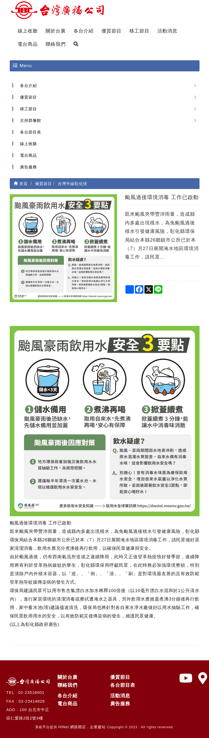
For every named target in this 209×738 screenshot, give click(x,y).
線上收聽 (28, 31)
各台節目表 (30, 132)
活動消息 (167, 31)
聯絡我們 (56, 44)
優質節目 (111, 31)
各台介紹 (84, 31)
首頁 (21, 183)
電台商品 (28, 44)
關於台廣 (56, 31)
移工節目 (139, 31)
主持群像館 (30, 120)
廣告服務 (28, 167)
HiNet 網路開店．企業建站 (82, 727)
